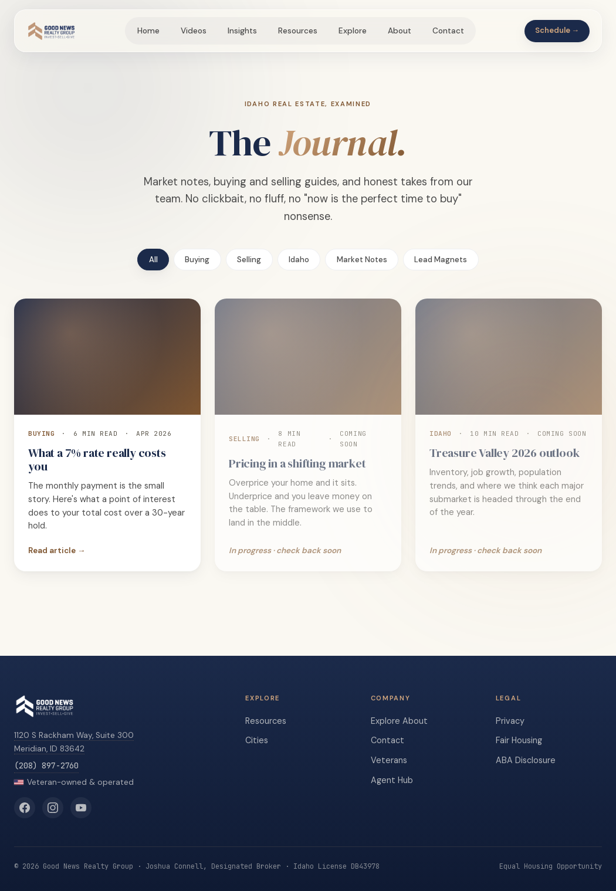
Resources (297, 31)
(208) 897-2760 (46, 765)
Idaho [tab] (299, 260)
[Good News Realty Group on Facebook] (24, 807)
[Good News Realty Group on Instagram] (52, 807)
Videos (194, 31)
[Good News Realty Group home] (51, 31)
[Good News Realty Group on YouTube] (81, 807)
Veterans (389, 760)
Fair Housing (519, 740)
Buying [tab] (197, 260)
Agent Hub (392, 780)
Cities (256, 740)
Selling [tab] (249, 260)
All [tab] (153, 260)
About (399, 31)
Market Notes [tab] (362, 260)
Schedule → (557, 30)
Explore (353, 31)
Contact (448, 31)
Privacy (510, 721)
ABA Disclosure (526, 760)
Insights (242, 31)
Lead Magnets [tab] (440, 260)
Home (148, 31)
